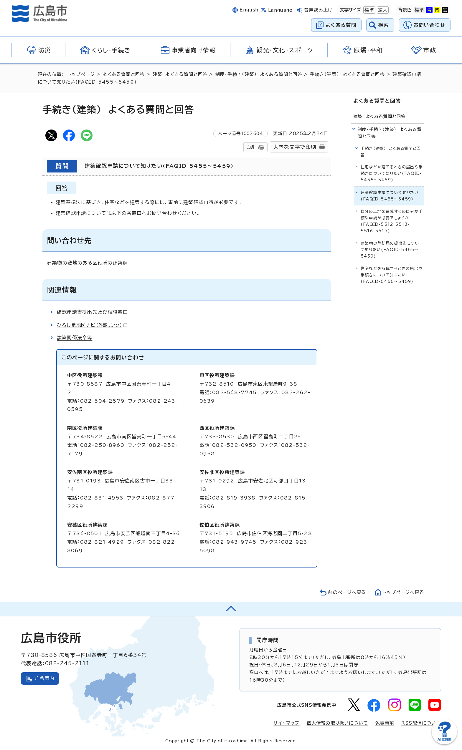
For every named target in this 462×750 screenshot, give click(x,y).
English (249, 10)
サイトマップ (286, 723)
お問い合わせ (429, 24)
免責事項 (384, 723)
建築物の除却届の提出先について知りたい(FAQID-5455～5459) (390, 249)
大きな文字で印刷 (294, 147)
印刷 (251, 147)
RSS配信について (421, 723)
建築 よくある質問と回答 (180, 74)
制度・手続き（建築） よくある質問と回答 (258, 74)
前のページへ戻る (347, 592)
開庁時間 (267, 640)
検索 (383, 24)
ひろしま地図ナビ (92, 325)
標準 (368, 10)
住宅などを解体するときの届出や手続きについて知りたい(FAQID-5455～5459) (392, 275)
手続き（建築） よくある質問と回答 (347, 74)
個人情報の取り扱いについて (337, 723)
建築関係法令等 (74, 337)
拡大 (382, 10)
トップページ (81, 74)
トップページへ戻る (403, 592)
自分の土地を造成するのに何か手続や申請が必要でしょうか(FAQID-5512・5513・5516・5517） (392, 221)
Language (280, 10)
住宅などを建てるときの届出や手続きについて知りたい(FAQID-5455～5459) (392, 173)
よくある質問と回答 (124, 74)
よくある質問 (341, 24)
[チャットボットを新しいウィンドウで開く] (444, 743)
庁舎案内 (44, 678)
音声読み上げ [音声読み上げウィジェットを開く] (318, 10)
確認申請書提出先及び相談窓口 (92, 312)
